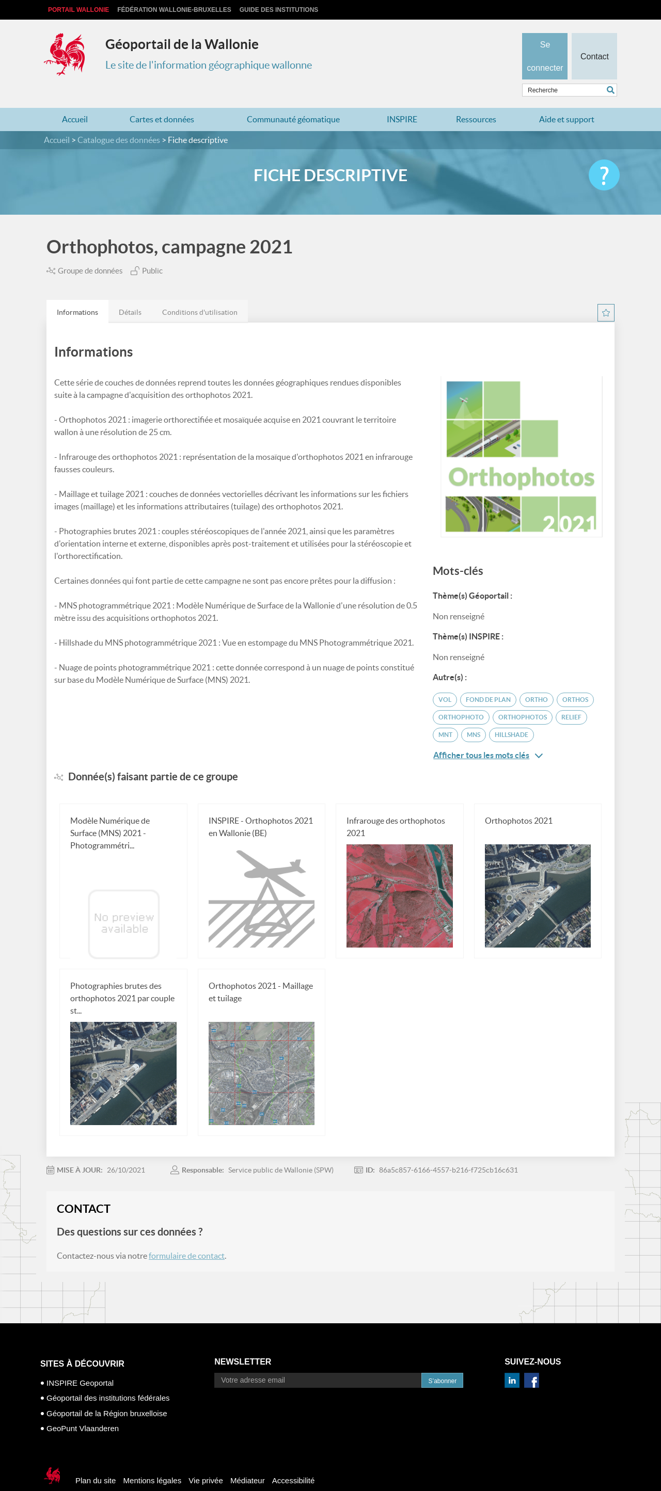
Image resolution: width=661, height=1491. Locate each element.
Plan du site (95, 1460)
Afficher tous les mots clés (488, 735)
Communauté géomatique (293, 99)
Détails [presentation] (130, 292)
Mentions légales (152, 1460)
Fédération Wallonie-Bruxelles (174, 9)
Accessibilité (293, 1460)
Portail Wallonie (78, 9)
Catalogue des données (118, 119)
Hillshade (511, 714)
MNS (473, 714)
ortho (536, 679)
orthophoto (461, 697)
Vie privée (205, 1460)
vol (444, 679)
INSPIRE (402, 99)
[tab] (77, 291)
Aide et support (566, 99)
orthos (575, 679)
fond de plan (488, 679)
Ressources (476, 99)
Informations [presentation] (77, 292)
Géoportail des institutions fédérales (107, 1377)
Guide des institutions (279, 9)
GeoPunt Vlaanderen (82, 1408)
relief (571, 697)
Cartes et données (162, 99)
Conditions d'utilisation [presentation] (200, 292)
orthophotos (522, 697)
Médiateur (247, 1460)
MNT (445, 714)
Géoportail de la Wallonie (182, 44)
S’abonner (442, 1361)
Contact (594, 39)
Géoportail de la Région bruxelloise (106, 1393)
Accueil (75, 99)
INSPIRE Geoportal (80, 1362)
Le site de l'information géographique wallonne (208, 65)
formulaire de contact (187, 1235)
